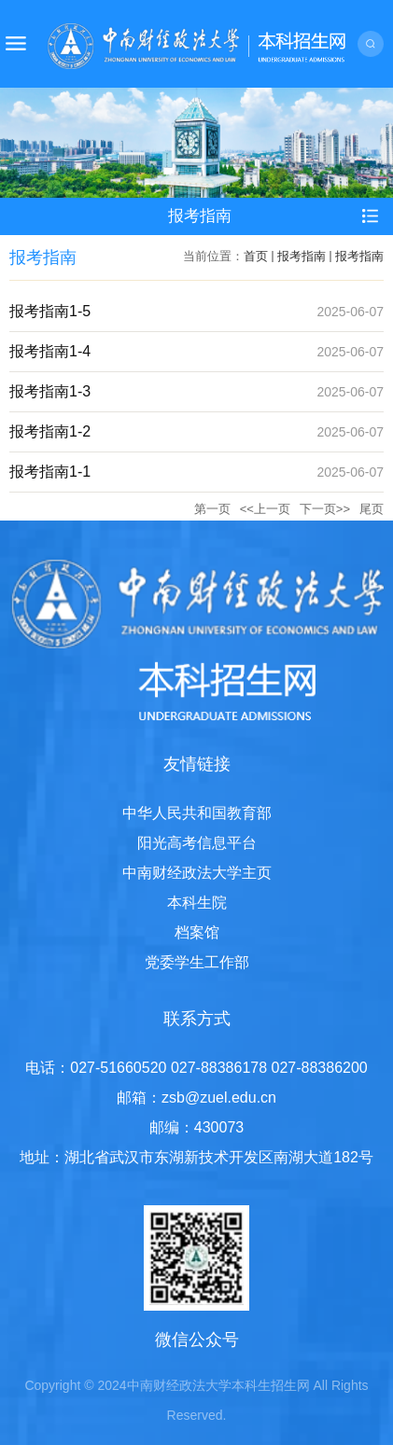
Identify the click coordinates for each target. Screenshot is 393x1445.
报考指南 (301, 256)
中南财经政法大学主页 (197, 873)
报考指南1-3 (50, 391)
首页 (256, 256)
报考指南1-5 (50, 311)
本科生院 (197, 902)
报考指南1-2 (50, 431)
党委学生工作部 (197, 962)
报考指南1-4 (50, 351)
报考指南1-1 (50, 471)
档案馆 (197, 932)
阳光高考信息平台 (197, 843)
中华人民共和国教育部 (197, 813)
